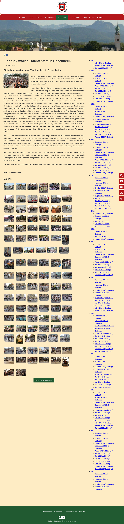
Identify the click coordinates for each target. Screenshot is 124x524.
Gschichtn (62, 17)
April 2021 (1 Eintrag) (102, 226)
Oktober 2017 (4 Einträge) (104, 326)
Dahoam (22, 17)
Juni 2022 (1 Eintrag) (102, 201)
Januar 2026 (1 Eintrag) (103, 68)
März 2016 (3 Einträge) (103, 387)
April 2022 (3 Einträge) (103, 206)
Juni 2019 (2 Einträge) (103, 267)
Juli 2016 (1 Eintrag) (102, 377)
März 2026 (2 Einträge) (103, 63)
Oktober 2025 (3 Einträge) (104, 83)
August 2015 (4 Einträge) (104, 410)
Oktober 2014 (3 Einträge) (104, 443)
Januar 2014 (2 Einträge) (104, 469)
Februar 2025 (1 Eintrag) (104, 101)
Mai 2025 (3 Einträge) (102, 93)
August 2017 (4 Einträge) (104, 333)
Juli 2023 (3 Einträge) (102, 162)
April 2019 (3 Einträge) (103, 270)
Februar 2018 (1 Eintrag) (104, 310)
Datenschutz (59, 512)
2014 (92, 430)
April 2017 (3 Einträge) (103, 344)
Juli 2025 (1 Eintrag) (102, 88)
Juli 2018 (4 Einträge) (102, 300)
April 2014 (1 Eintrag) (102, 461)
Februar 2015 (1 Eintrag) (104, 425)
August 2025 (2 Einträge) (104, 86)
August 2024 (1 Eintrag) (103, 124)
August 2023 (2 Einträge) (104, 160)
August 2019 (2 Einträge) (104, 262)
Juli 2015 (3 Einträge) (102, 412)
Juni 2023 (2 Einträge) (103, 165)
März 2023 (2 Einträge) (103, 170)
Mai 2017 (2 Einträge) (102, 341)
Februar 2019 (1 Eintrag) (104, 275)
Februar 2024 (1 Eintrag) (104, 137)
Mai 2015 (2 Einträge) (102, 418)
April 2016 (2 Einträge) (103, 384)
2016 (92, 354)
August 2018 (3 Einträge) (104, 298)
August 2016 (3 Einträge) (104, 374)
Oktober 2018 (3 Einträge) (104, 290)
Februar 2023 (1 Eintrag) (104, 173)
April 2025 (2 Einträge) (103, 96)
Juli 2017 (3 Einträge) (102, 336)
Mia (31, 17)
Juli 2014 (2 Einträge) (102, 453)
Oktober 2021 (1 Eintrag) (104, 213)
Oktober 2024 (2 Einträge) (104, 116)
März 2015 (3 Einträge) (103, 423)
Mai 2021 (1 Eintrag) (102, 224)
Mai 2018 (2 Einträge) (102, 303)
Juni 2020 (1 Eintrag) (102, 236)
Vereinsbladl (75, 17)
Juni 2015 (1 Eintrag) (102, 415)
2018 (92, 277)
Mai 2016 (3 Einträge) (102, 382)
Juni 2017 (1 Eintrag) (102, 338)
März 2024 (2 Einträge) (103, 134)
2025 (92, 71)
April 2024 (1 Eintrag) (102, 132)
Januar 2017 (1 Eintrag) (103, 351)
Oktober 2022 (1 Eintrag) (104, 188)
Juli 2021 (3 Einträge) (102, 221)
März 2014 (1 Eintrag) (102, 464)
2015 (92, 390)
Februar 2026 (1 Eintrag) (104, 65)
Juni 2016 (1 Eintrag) (102, 379)
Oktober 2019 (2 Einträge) (104, 254)
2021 (92, 211)
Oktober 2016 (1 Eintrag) (104, 367)
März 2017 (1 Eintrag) (102, 346)
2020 (92, 229)
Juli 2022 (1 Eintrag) (102, 198)
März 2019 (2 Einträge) (103, 272)
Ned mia (82, 512)
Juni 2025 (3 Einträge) (103, 91)
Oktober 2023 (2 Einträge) (104, 152)
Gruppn (39, 17)
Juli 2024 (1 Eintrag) (102, 127)
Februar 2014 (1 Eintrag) (104, 466)
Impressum (47, 512)
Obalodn (101, 17)
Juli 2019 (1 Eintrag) (102, 264)
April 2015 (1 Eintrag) (102, 420)
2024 (92, 104)
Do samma (49, 17)
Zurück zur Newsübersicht (43, 380)
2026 (92, 60)
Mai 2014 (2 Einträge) (102, 458)
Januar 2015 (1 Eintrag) (103, 428)
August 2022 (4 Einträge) (104, 196)
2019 (92, 241)
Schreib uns (89, 17)
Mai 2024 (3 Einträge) (102, 129)
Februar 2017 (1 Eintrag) (104, 349)
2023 (92, 139)
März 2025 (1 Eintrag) (102, 99)
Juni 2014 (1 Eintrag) (102, 456)
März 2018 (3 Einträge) (103, 308)
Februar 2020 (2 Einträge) (104, 239)
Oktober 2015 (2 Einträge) (104, 402)
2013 (92, 471)
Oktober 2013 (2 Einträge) (104, 484)
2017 (92, 313)
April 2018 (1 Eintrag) (102, 305)
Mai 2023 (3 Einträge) (102, 167)
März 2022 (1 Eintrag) (102, 208)
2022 (92, 175)
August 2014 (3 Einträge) (104, 451)
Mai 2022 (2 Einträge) (102, 203)
